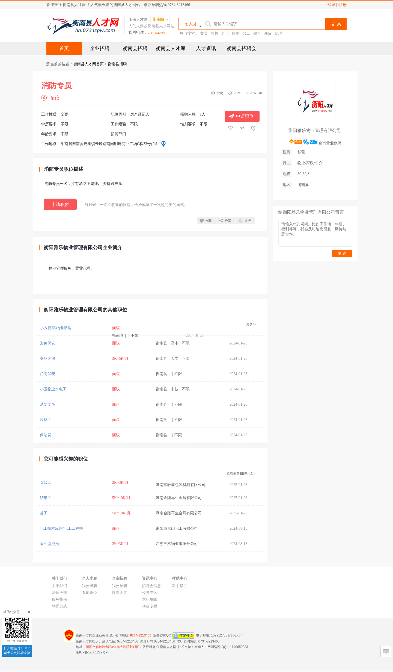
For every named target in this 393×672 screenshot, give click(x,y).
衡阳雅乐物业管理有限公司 (314, 130)
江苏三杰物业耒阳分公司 (177, 544)
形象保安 (47, 343)
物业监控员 (49, 544)
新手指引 (179, 586)
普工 (246, 33)
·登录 (331, 5)
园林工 (45, 420)
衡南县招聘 (135, 48)
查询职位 (89, 593)
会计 (225, 33)
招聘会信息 (151, 586)
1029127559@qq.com (227, 635)
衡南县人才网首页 (88, 64)
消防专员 (47, 404)
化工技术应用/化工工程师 (61, 528)
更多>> (251, 324)
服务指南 (59, 599)
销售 (257, 33)
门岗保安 (47, 374)
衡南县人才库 (170, 48)
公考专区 (149, 593)
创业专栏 (149, 606)
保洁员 (45, 435)
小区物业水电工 (53, 389)
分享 (228, 221)
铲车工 (45, 498)
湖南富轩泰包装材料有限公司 (181, 485)
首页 (64, 48)
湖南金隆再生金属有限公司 (179, 498)
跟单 (236, 33)
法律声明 (59, 593)
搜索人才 (119, 593)
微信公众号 (11, 612)
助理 (278, 33)
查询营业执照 (329, 143)
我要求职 (89, 586)
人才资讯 (206, 48)
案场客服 (47, 358)
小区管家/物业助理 (56, 328)
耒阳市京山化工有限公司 (177, 528)
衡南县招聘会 (241, 48)
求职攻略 (149, 599)
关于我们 (59, 586)
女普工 (45, 483)
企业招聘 (99, 48)
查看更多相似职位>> (242, 473)
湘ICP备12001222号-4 (92, 652)
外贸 (268, 33)
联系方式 (59, 606)
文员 (204, 33)
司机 (214, 33)
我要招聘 (119, 586)
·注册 (342, 5)
